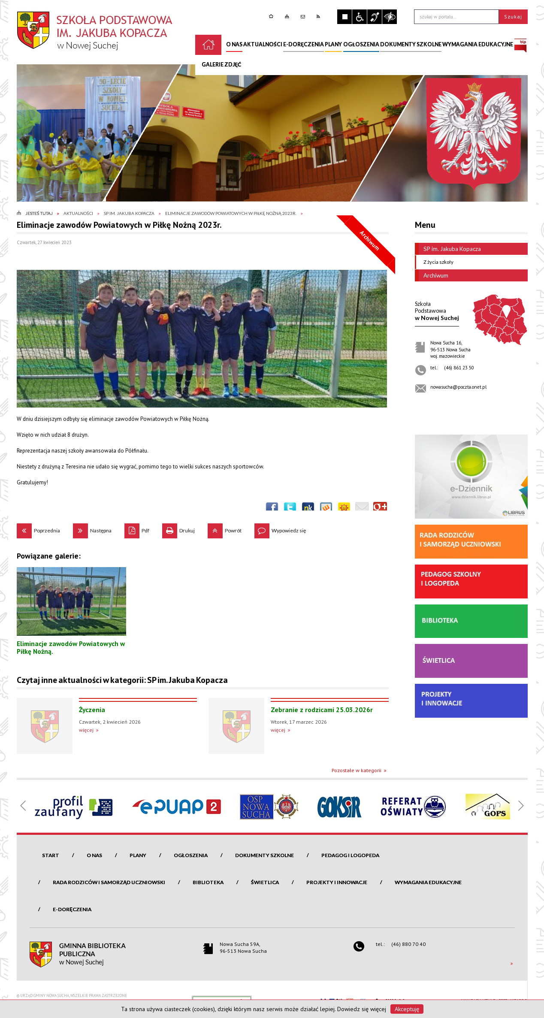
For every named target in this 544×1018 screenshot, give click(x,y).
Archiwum (431, 275)
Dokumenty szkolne (264, 855)
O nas (94, 855)
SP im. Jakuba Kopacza (448, 249)
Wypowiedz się (280, 528)
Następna (92, 528)
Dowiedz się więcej (361, 1009)
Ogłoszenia (191, 855)
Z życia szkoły (436, 262)
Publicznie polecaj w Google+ (380, 509)
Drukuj (178, 528)
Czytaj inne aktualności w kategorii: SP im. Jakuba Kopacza (122, 680)
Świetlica (265, 882)
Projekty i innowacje (336, 882)
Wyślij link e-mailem (362, 509)
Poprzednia (38, 528)
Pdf (136, 528)
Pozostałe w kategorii (356, 770)
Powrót (225, 528)
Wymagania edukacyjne (428, 882)
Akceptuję (407, 1009)
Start (50, 855)
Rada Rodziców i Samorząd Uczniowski (109, 882)
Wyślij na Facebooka (272, 509)
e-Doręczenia (72, 909)
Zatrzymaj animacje (344, 16)
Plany (138, 855)
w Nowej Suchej (437, 310)
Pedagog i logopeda (350, 855)
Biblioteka (208, 882)
